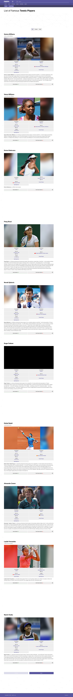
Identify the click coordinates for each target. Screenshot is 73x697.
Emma (16, 178)
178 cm (15, 650)
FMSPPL (7, 1)
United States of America (40, 66)
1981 (19, 65)
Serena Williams (9, 34)
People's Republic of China (40, 253)
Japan (37, 646)
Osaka (41, 642)
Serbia (39, 314)
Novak (16, 310)
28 (17, 515)
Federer (41, 371)
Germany (42, 515)
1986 (18, 252)
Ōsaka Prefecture (42, 646)
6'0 (17, 130)
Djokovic (41, 310)
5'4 (42, 574)
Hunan (47, 253)
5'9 (17, 70)
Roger (16, 371)
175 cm (15, 70)
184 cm (15, 130)
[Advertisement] (36, 20)
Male (40, 29)
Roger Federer (8, 343)
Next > (41, 673)
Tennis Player (41, 69)
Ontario (18, 182)
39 (17, 456)
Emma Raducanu (9, 150)
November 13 (40, 178)
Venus (16, 122)
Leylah (16, 570)
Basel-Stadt (44, 375)
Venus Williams (9, 94)
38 (17, 314)
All (32, 29)
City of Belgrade (43, 314)
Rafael (16, 451)
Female (36, 29)
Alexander (16, 511)
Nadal (41, 451)
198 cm (15, 518)
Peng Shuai (8, 221)
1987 (18, 313)
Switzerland (39, 375)
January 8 (15, 252)
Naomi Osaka (8, 615)
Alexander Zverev (10, 483)
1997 (18, 514)
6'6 (17, 518)
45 (17, 127)
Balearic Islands (43, 455)
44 (17, 67)
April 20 (15, 514)
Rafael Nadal (8, 423)
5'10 (18, 257)
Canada (15, 182)
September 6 (40, 570)
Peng (16, 249)
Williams (41, 62)
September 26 (15, 65)
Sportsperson (16, 72)
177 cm (15, 257)
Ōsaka (46, 646)
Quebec (18, 574)
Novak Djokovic (9, 282)
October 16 (15, 645)
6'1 (17, 378)
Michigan (46, 66)
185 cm (15, 378)
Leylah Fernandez (10, 541)
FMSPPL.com (14, 695)
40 (17, 253)
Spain (39, 455)
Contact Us (66, 695)
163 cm (40, 574)
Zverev (41, 511)
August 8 (15, 374)
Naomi (16, 642)
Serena (16, 62)
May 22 (15, 313)
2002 (44, 178)
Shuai (41, 249)
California (46, 126)
